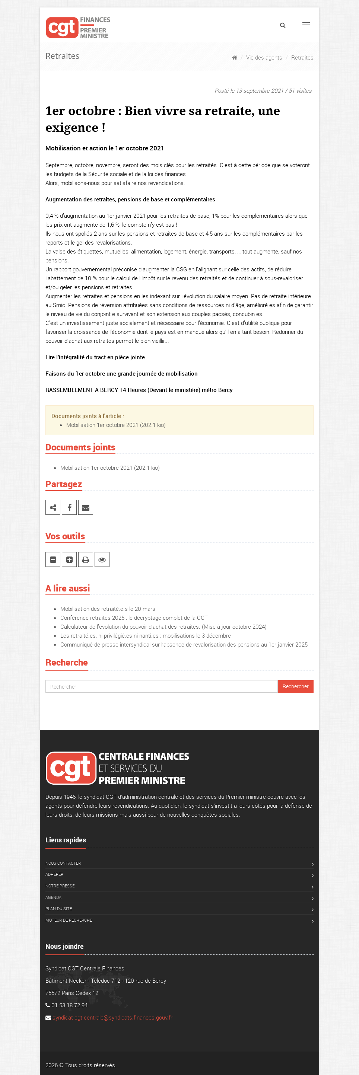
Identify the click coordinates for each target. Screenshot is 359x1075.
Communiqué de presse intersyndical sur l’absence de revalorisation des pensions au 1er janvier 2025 (184, 644)
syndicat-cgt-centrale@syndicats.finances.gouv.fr (112, 1017)
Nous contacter (63, 863)
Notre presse (59, 886)
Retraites (302, 57)
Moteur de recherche (68, 920)
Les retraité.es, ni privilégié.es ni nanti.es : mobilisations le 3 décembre (145, 635)
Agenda (53, 897)
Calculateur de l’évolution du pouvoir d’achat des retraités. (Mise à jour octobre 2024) (163, 626)
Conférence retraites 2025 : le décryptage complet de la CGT (134, 617)
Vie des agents (264, 57)
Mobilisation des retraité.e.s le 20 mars (107, 608)
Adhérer (54, 874)
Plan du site (58, 908)
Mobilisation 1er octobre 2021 (102, 424)
